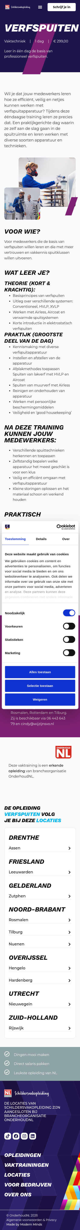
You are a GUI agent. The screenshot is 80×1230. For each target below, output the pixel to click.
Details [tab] (41, 539)
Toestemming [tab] (15, 539)
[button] (40, 7)
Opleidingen (22, 1155)
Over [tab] (66, 539)
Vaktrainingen (26, 1165)
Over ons (17, 1194)
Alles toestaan (40, 672)
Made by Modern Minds (24, 1224)
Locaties (17, 1175)
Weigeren (40, 699)
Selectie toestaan (40, 686)
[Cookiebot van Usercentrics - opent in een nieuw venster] (57, 527)
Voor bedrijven (27, 1185)
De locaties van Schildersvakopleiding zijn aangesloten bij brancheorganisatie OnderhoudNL (32, 1111)
